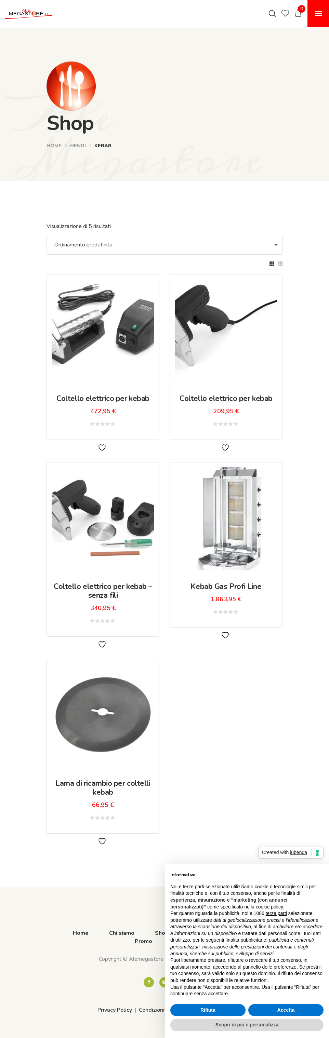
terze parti (276, 913)
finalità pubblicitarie (245, 940)
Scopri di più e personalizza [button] (246, 1024)
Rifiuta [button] (207, 1010)
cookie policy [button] (269, 906)
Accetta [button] (286, 1010)
